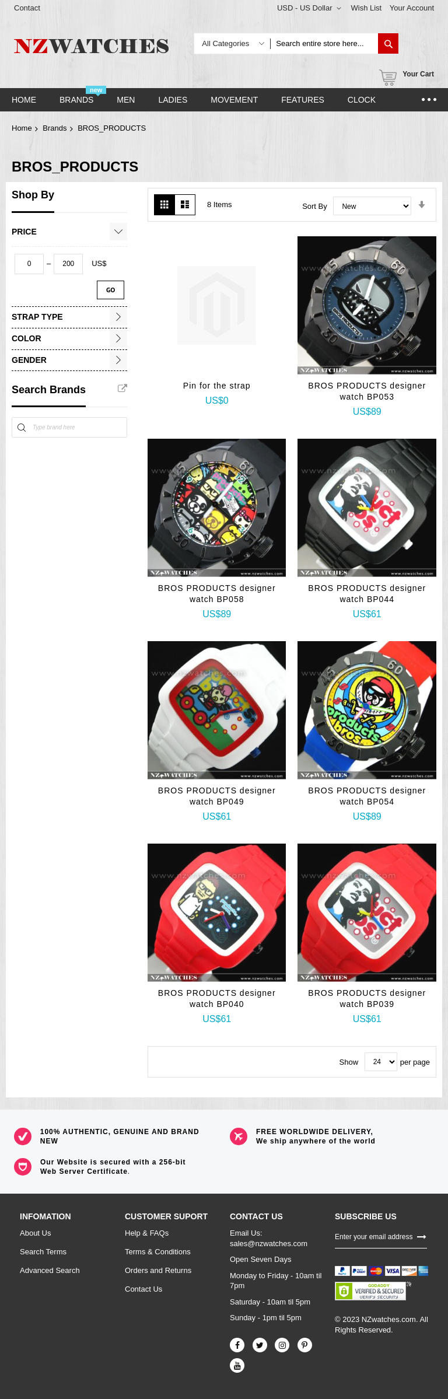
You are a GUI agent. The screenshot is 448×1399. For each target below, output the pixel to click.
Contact (27, 8)
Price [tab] (24, 231)
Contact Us (143, 1289)
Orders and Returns (158, 1270)
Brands (54, 128)
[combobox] (324, 43)
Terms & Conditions (158, 1251)
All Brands (122, 388)
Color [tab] (26, 338)
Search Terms (43, 1251)
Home (22, 128)
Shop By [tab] (33, 195)
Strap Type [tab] (37, 316)
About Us (35, 1233)
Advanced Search (50, 1270)
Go (110, 289)
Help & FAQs (147, 1233)
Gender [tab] (29, 360)
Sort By (314, 206)
